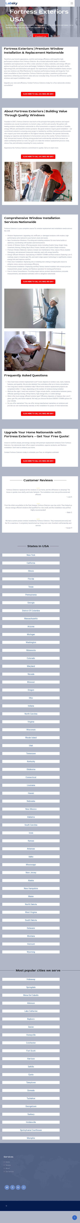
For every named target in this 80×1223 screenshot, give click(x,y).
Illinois (31, 571)
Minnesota (31, 650)
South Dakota (31, 920)
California (31, 563)
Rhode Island (31, 737)
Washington (31, 642)
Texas (30, 587)
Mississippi (31, 864)
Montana (31, 936)
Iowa (31, 833)
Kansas (31, 841)
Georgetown (31, 1106)
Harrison (31, 1058)
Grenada (30, 1090)
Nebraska (31, 801)
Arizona (31, 626)
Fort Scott (30, 1051)
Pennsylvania (31, 595)
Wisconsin (30, 729)
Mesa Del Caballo (31, 995)
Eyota (30, 1074)
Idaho (31, 856)
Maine (31, 896)
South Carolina (31, 825)
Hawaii (31, 793)
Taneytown (31, 1082)
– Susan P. (68, 528)
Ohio (31, 698)
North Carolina (31, 714)
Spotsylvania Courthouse (31, 1130)
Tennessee (31, 753)
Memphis (31, 1138)
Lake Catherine (30, 1011)
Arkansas (31, 849)
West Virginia (31, 912)
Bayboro (31, 1019)
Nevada (31, 674)
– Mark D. (69, 512)
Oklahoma (31, 769)
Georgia (31, 602)
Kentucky (31, 761)
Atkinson (31, 1003)
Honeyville (31, 1035)
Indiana (31, 706)
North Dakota (31, 904)
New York (31, 555)
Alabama (31, 817)
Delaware (31, 928)
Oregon (31, 690)
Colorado (31, 658)
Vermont (31, 944)
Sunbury (31, 1114)
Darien (31, 1027)
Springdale (31, 987)
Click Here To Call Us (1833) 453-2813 (38, 94)
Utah (31, 745)
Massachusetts (31, 618)
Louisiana (31, 785)
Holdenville (31, 1122)
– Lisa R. (69, 497)
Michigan (31, 634)
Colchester (31, 1043)
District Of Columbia (31, 610)
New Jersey (31, 872)
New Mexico (31, 809)
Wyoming (31, 952)
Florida (31, 579)
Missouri (31, 682)
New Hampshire (31, 888)
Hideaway (31, 979)
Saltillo (31, 1066)
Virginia (31, 722)
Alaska (31, 880)
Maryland (31, 666)
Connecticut (31, 777)
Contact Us (40, 36)
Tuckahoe (31, 1098)
